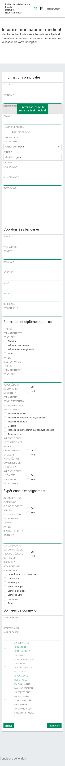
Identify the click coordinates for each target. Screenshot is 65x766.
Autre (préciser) (15, 434)
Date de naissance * (10, 164)
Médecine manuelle (17, 421)
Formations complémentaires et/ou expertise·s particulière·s (13, 403)
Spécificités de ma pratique (11, 568)
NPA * (6, 283)
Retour (8, 726)
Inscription (54, 725)
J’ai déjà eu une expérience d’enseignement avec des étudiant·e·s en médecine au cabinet (12, 510)
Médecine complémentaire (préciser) (26, 417)
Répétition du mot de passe (11, 630)
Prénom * (8, 95)
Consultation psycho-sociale (22, 574)
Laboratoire (13, 578)
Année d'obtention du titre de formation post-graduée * (12, 366)
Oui (32, 387)
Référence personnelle (10, 306)
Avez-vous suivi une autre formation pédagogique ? (12, 477)
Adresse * (9, 272)
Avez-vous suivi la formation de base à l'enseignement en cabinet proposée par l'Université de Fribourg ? (12, 452)
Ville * (7, 293)
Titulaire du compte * (10, 249)
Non (33, 391)
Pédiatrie (12, 341)
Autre (10, 353)
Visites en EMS (15, 595)
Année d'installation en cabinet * (13, 530)
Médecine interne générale (21, 349)
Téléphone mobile (13, 127)
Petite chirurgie (15, 586)
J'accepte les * (22, 647)
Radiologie (13, 582)
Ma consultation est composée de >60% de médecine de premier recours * (13, 553)
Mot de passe (11, 617)
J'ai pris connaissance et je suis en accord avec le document (24, 667)
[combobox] (10, 132)
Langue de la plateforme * (11, 139)
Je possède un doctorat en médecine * (11, 388)
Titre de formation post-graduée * (12, 333)
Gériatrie (12, 426)
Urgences (13, 599)
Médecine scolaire (17, 413)
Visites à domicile (16, 590)
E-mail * (7, 116)
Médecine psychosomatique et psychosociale (31, 430)
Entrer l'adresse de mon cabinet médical (32, 108)
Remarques (10, 187)
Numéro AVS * (11, 177)
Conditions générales (13, 758)
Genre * (7, 152)
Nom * (6, 84)
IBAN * (6, 236)
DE (35, 8)
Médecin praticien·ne (18, 345)
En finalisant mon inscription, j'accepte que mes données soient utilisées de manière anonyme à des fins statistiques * (24, 700)
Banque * (8, 261)
